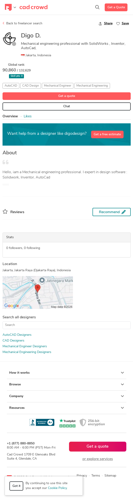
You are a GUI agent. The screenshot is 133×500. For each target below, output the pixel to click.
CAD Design (30, 85)
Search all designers (19, 317)
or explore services (97, 459)
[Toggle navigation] (10, 7)
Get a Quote (116, 7)
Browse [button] (66, 384)
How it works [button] (66, 373)
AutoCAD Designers (17, 335)
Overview (10, 116)
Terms (95, 475)
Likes (28, 116)
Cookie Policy (57, 488)
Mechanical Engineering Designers (27, 352)
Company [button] (66, 396)
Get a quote (66, 96)
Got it (16, 486)
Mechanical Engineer (57, 85)
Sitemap (110, 475)
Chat (66, 106)
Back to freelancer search (22, 23)
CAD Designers (13, 340)
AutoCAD (11, 85)
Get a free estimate (107, 134)
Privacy (82, 475)
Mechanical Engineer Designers (25, 346)
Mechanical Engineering (92, 85)
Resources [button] (66, 408)
